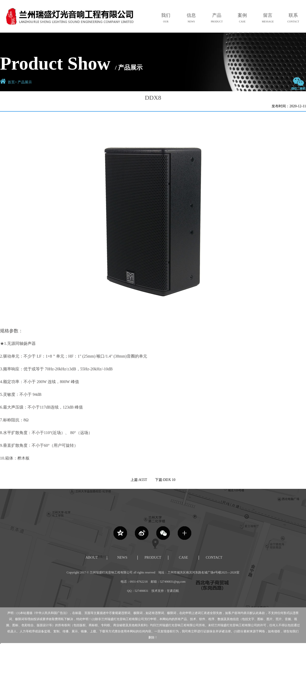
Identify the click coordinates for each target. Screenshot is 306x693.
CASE (183, 557)
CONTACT (214, 557)
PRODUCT (153, 557)
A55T (143, 480)
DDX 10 (169, 480)
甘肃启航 (173, 591)
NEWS (122, 557)
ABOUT (91, 557)
